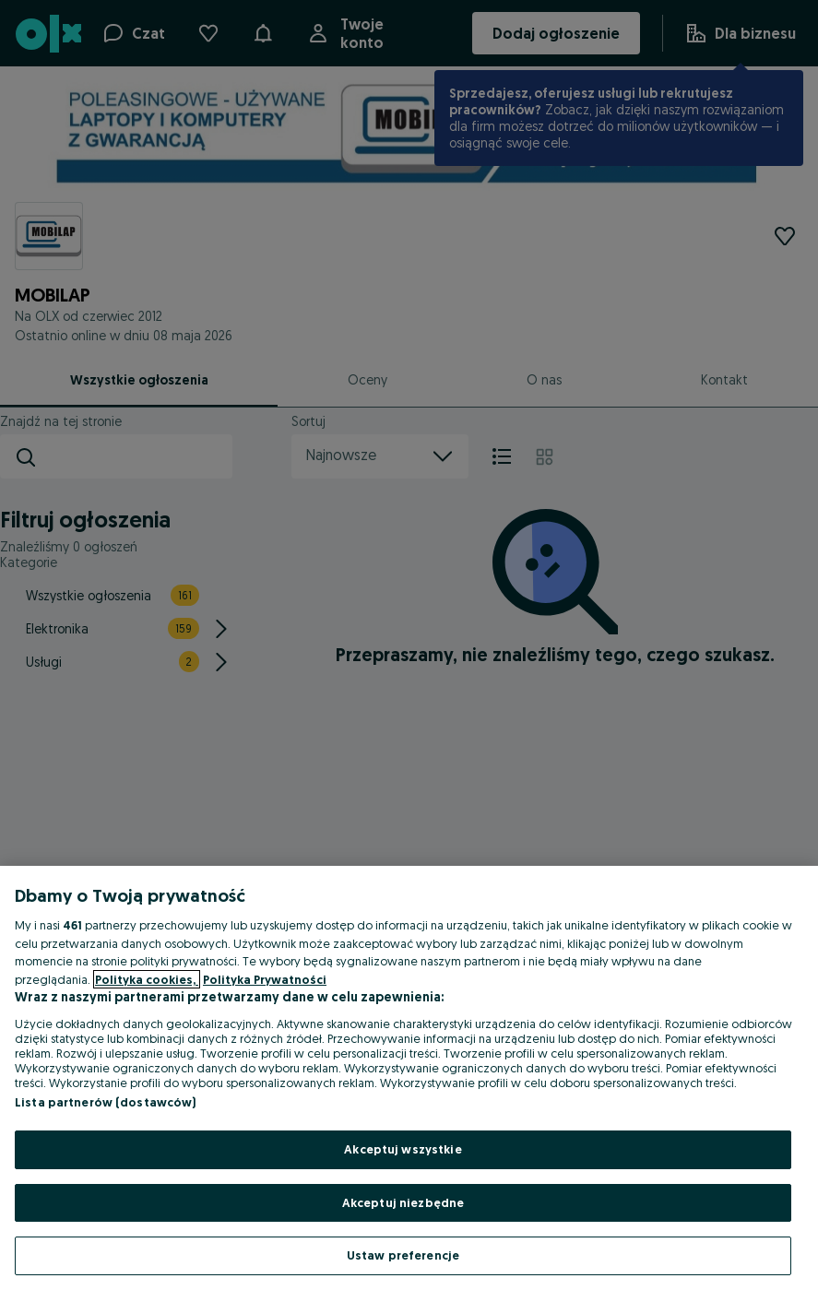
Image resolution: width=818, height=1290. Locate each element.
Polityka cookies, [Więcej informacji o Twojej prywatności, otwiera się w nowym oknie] (146, 979)
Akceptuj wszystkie (402, 1149)
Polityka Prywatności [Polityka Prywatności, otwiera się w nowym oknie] (264, 979)
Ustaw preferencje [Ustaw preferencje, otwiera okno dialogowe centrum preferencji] (403, 1255)
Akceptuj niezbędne (403, 1202)
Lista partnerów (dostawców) (105, 1102)
